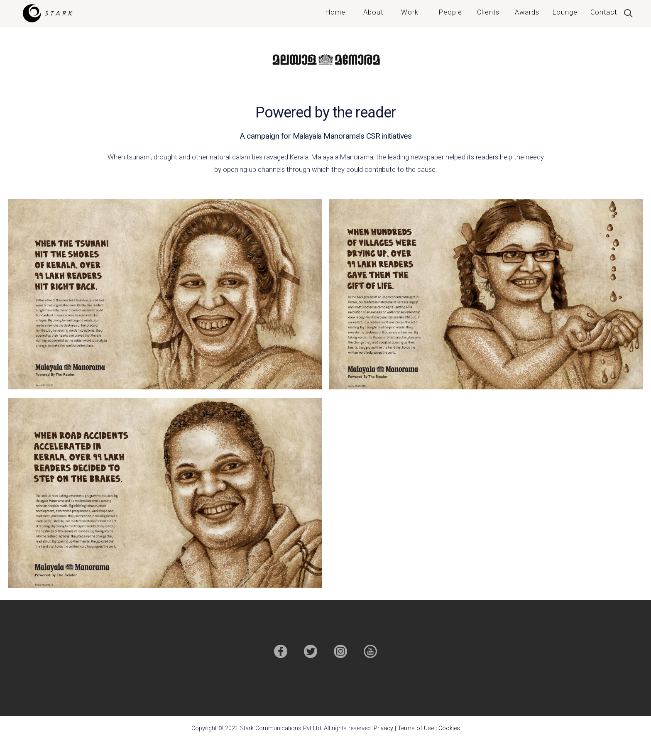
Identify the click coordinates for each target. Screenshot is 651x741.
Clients (488, 12)
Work (409, 12)
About (373, 12)
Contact (603, 12)
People (450, 12)
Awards (527, 12)
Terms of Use (416, 728)
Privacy (383, 728)
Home (335, 12)
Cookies (449, 728)
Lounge (565, 12)
